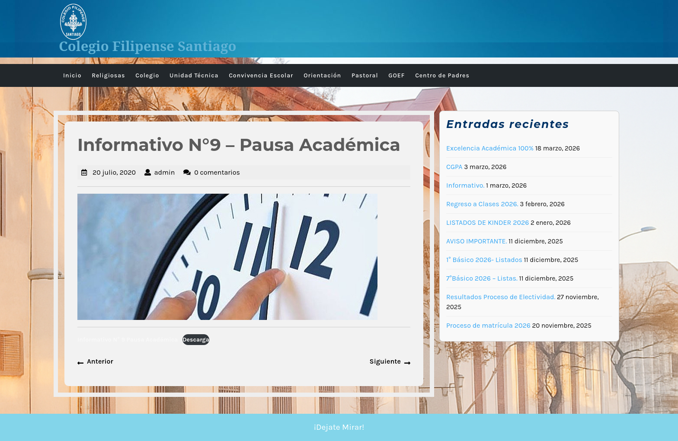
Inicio (72, 75)
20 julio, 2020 (114, 172)
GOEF (396, 75)
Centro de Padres (442, 75)
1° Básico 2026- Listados (484, 260)
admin (164, 172)
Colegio (147, 75)
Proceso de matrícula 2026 (488, 325)
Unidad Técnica (194, 75)
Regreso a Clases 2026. (482, 204)
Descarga (195, 339)
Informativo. (465, 185)
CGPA (454, 167)
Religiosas (108, 75)
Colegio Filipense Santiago (148, 46)
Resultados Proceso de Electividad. (500, 297)
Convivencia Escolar (261, 75)
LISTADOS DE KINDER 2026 (487, 222)
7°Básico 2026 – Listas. (482, 278)
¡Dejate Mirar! (339, 427)
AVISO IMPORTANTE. (476, 241)
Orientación (322, 75)
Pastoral (365, 75)
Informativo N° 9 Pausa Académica (127, 339)
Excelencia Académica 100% (490, 148)
